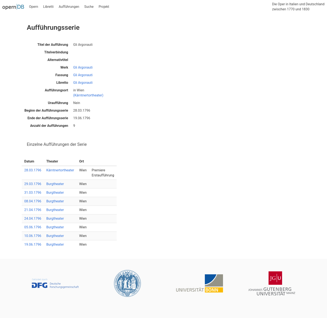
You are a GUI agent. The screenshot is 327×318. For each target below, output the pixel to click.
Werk (64, 67)
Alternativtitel (57, 60)
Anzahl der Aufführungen (49, 126)
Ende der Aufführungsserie (47, 118)
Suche (88, 7)
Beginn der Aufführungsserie (46, 110)
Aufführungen (69, 7)
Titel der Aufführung (52, 45)
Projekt (104, 7)
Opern (33, 7)
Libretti (48, 7)
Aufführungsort (56, 90)
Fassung (61, 75)
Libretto (62, 83)
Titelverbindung (56, 52)
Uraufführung (58, 103)
